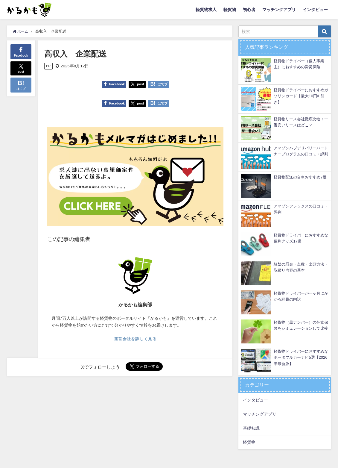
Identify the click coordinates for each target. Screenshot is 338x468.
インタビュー (315, 9)
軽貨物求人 (206, 9)
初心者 (249, 9)
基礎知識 (251, 428)
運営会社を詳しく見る (135, 339)
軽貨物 (229, 9)
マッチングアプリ (279, 9)
